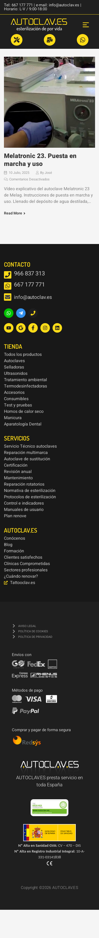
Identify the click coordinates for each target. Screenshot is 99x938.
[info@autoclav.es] (7, 297)
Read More (13, 213)
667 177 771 (29, 284)
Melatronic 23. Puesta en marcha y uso (40, 160)
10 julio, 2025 (19, 172)
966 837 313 (29, 273)
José (48, 172)
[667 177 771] (7, 286)
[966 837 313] (7, 275)
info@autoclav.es (33, 297)
